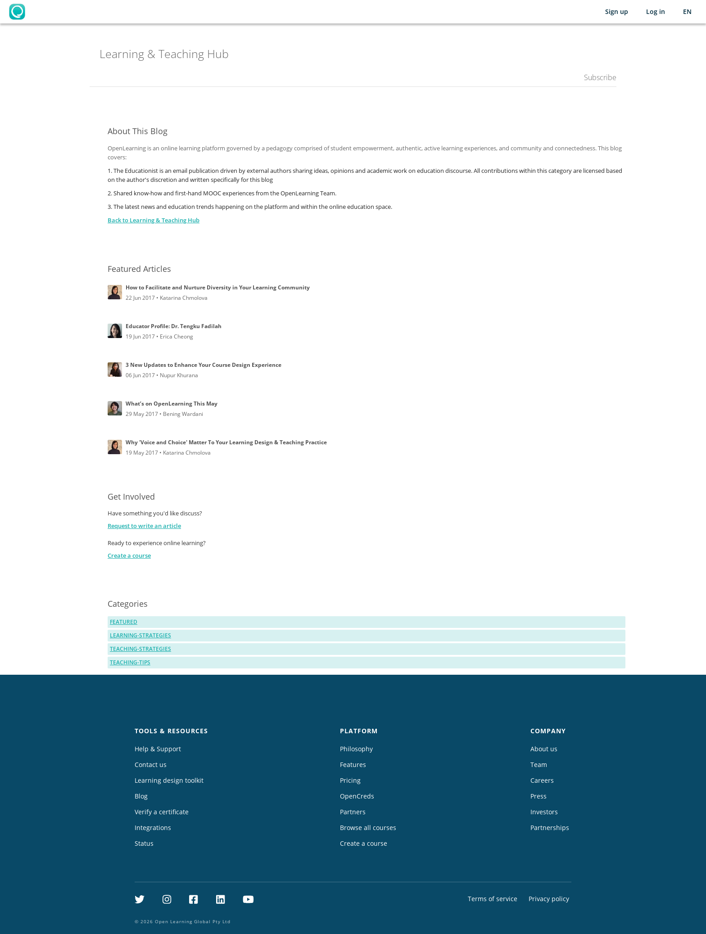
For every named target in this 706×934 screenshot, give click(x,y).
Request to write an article (144, 526)
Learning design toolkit (169, 780)
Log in (655, 11)
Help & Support (158, 748)
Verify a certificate (162, 812)
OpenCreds (357, 796)
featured (123, 622)
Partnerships (549, 827)
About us (543, 748)
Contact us (151, 764)
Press (538, 796)
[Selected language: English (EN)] (687, 12)
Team (538, 764)
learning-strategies (140, 635)
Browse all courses (368, 827)
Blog (141, 796)
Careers (542, 780)
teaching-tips (130, 662)
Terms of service (492, 898)
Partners (353, 812)
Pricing (350, 780)
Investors (544, 812)
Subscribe (600, 77)
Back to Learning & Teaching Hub (153, 220)
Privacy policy (549, 898)
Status (144, 843)
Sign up (616, 11)
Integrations (153, 827)
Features (353, 764)
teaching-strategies (140, 649)
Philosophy (356, 748)
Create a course (129, 555)
